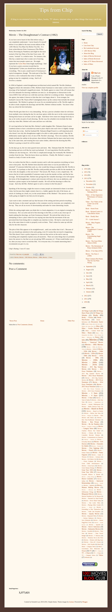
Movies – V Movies (94, 535)
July (87, 273)
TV (90, 551)
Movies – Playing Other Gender (91, 505)
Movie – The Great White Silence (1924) (94, 242)
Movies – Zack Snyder (88, 544)
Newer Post (13, 321)
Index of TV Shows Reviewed (93, 61)
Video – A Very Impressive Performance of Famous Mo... (94, 197)
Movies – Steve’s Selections (91, 527)
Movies (16, 257)
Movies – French (87, 450)
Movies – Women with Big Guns (93, 540)
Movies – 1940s (97, 351)
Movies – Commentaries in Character (92, 437)
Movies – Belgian (86, 415)
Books (95, 315)
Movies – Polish (87, 507)
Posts (85, 131)
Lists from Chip (89, 45)
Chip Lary (97, 73)
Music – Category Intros (89, 546)
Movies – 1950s (90, 353)
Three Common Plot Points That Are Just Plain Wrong (94, 260)
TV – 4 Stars (86, 553)
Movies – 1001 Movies (25, 257)
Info (83, 340)
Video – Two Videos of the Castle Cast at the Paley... (94, 203)
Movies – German (94, 457)
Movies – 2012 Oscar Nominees (92, 375)
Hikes (98, 326)
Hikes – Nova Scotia (95, 335)
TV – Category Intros (88, 555)
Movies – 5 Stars (87, 398)
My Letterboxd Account (91, 48)
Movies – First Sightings (90, 448)
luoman (71, 602)
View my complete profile (90, 87)
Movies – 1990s (90, 360)
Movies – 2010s (89, 365)
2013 (86, 178)
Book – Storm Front (92, 208)
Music (99, 544)
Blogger (84, 602)
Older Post (71, 321)
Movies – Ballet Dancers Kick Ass (92, 406)
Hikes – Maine (87, 333)
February (89, 288)
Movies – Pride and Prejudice (91, 511)
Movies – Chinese (87, 433)
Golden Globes (89, 324)
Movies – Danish (89, 439)
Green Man (22, 64)
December (89, 181)
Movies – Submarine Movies (91, 529)
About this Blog (89, 53)
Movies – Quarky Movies (90, 514)
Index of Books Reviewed (92, 59)
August (88, 270)
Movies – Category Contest (89, 426)
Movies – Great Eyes (88, 466)
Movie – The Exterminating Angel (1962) (93, 236)
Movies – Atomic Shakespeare (91, 404)
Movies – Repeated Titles (89, 516)
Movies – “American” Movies (92, 342)
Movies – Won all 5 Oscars (92, 542)
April (88, 282)
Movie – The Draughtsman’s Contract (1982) (94, 229)
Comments (87, 135)
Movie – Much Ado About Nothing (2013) (94, 191)
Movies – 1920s (91, 349)
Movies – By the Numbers (91, 424)
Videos (101, 555)
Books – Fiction (87, 317)
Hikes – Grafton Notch (92, 330)
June (87, 276)
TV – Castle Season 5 (92, 219)
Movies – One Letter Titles (91, 503)
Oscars (84, 551)
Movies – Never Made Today (92, 500)
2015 (86, 172)
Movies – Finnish (96, 446)
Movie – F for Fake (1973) (94, 251)
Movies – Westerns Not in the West (92, 538)
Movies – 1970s (97, 356)
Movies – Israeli (98, 483)
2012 (86, 296)
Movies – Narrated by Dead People (92, 498)
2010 (86, 302)
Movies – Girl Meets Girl (89, 459)
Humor (97, 337)
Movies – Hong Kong (88, 476)
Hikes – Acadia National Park (92, 328)
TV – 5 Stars (97, 553)
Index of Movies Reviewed (92, 56)
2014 (86, 175)
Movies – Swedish (87, 531)
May (87, 279)
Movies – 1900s (91, 347)
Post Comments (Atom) (25, 324)
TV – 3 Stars (98, 551)
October (89, 187)
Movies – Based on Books (95, 411)
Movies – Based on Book (93, 409)
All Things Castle (87, 311)
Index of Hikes (88, 64)
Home (42, 321)
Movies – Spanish (94, 525)
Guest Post (90, 326)
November (89, 184)
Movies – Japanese (89, 485)
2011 (86, 299)
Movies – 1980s (37, 257)
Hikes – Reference (87, 337)
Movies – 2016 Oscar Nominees (91, 391)
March (88, 285)
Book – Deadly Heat (92, 216)
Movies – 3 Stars (47, 257)
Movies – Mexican (87, 489)
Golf (96, 324)
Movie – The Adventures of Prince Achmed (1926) (94, 247)
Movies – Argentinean (94, 402)
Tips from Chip (56, 10)
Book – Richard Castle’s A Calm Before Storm (94, 212)
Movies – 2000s (89, 362)
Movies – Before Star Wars (92, 413)
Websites (87, 557)
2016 (86, 169)
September (89, 266)
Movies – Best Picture (90, 422)
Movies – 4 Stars (89, 395)
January (88, 292)
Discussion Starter (97, 322)
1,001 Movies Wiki (90, 51)
